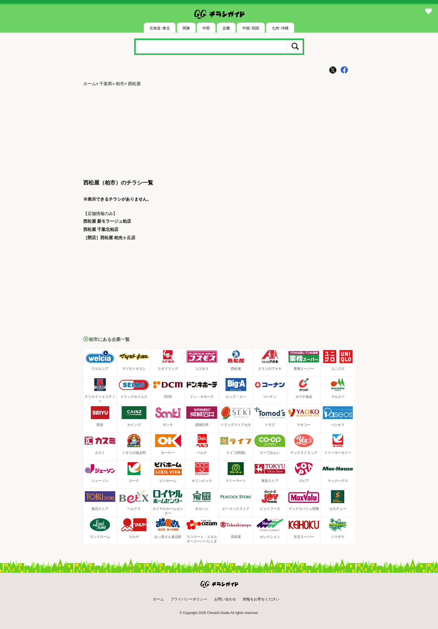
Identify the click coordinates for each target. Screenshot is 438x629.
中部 (206, 28)
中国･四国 (250, 28)
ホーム (89, 83)
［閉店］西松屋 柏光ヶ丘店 (109, 237)
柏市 (120, 83)
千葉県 (105, 83)
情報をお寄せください (261, 599)
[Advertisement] (219, 133)
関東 (186, 28)
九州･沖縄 (280, 28)
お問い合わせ (225, 599)
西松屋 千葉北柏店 (100, 229)
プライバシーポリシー (188, 599)
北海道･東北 (159, 28)
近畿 (226, 28)
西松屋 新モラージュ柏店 (107, 221)
